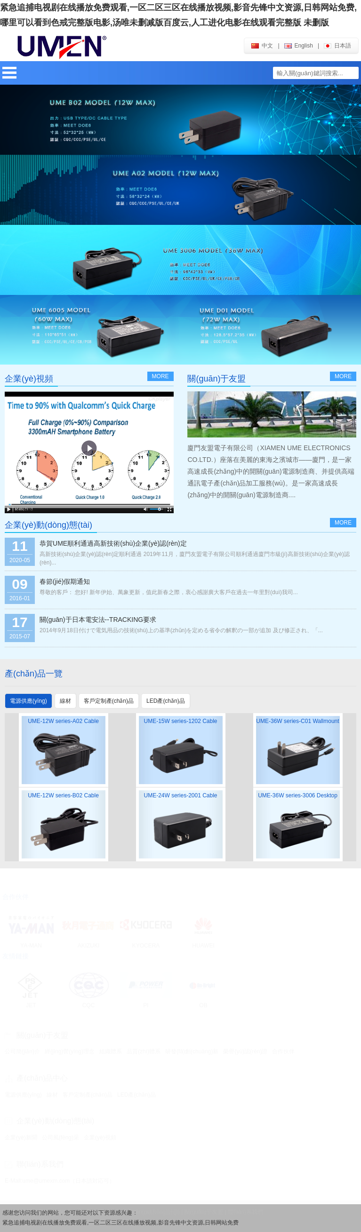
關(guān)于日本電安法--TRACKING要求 (98, 619)
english (298, 45)
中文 (262, 45)
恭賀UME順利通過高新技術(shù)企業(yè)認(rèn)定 (113, 543)
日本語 (337, 45)
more (160, 376)
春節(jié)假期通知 (65, 581)
